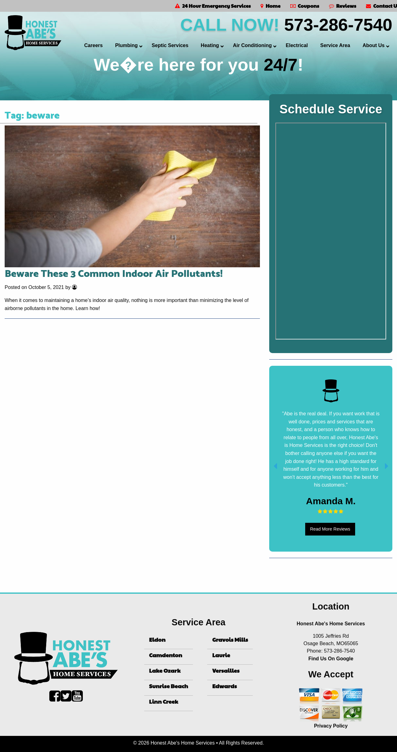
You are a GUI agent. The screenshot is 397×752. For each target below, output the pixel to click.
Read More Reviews (330, 529)
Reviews (342, 5)
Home (270, 5)
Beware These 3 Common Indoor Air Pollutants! (114, 274)
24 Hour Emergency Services (213, 5)
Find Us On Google (330, 658)
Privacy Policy (331, 725)
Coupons (304, 5)
